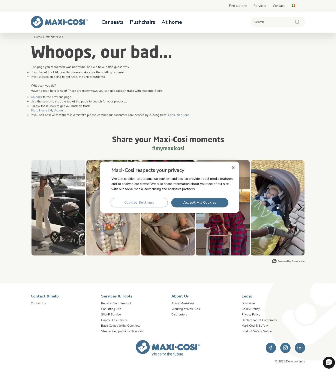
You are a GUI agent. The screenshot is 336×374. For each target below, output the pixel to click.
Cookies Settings (139, 202)
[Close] (233, 167)
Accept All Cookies (199, 202)
